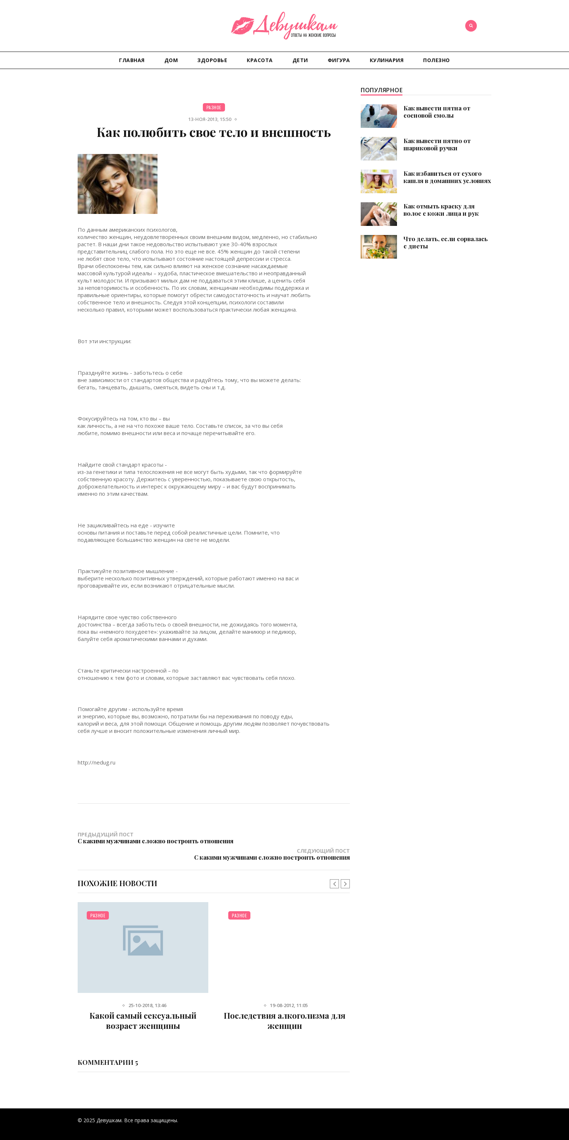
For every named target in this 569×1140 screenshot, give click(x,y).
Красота (260, 60)
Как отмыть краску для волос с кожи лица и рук (441, 209)
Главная (132, 60)
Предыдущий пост (146, 841)
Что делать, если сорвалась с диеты (446, 242)
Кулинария (387, 60)
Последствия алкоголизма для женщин (284, 1010)
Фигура (339, 60)
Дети (300, 60)
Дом (171, 60)
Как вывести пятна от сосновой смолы (437, 111)
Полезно (436, 60)
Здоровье (212, 60)
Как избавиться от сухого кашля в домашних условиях (447, 176)
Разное (213, 107)
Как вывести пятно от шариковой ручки (437, 144)
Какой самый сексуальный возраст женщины (143, 1010)
